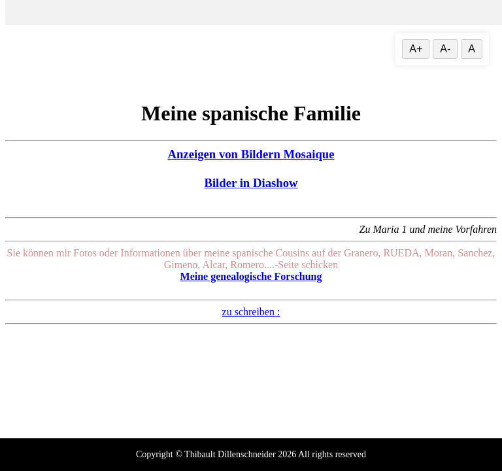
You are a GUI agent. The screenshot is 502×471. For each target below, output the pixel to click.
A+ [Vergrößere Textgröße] (415, 48)
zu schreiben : (251, 311)
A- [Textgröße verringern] (445, 48)
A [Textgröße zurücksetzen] (471, 48)
